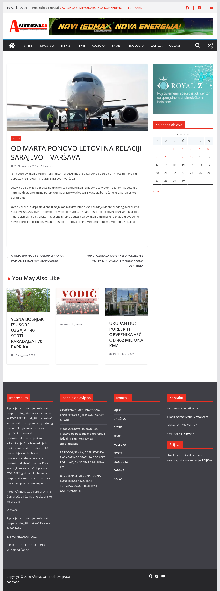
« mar (156, 191)
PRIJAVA (207, 460)
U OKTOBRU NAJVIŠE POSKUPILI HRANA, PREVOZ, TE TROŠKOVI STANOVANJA (35, 258)
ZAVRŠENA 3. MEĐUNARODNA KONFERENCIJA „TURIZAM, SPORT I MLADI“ (82, 415)
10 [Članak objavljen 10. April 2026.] (191, 157)
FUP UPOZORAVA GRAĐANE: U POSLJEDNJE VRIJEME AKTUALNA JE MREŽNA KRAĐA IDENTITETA (117, 260)
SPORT (117, 45)
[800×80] (131, 20)
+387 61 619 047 (184, 434)
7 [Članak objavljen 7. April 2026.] (165, 157)
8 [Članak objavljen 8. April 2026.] (173, 157)
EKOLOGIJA (136, 45)
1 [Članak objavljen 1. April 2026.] (173, 149)
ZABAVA (156, 45)
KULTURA (98, 45)
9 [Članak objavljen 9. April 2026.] (182, 157)
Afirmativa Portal (43, 577)
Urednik (48, 166)
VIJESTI (28, 45)
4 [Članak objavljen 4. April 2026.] (199, 149)
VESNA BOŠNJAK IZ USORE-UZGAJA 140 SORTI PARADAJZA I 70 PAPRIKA (27, 333)
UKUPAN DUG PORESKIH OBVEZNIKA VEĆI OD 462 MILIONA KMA (126, 334)
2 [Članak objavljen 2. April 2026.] (182, 149)
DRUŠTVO (47, 45)
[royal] (183, 66)
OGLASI (174, 45)
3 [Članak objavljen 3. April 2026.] (191, 149)
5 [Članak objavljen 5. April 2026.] (208, 149)
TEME (81, 45)
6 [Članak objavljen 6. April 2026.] (156, 157)
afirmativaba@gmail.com (192, 417)
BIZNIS (65, 45)
